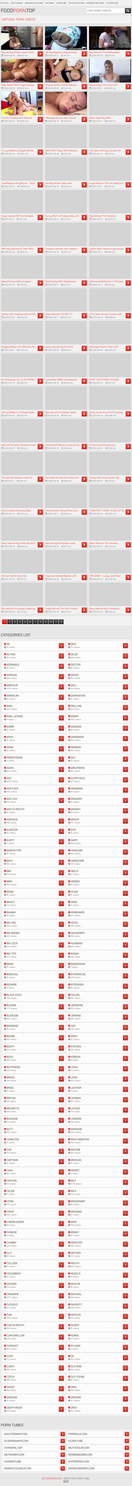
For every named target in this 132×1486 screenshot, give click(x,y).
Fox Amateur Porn (76, 3)
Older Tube (61, 3)
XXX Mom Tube (112, 3)
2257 (66, 1481)
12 (61, 621)
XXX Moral (49, 3)
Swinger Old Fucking (34, 3)
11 (56, 621)
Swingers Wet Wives (95, 3)
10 (51, 621)
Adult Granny (17, 3)
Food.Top (18, 10)
